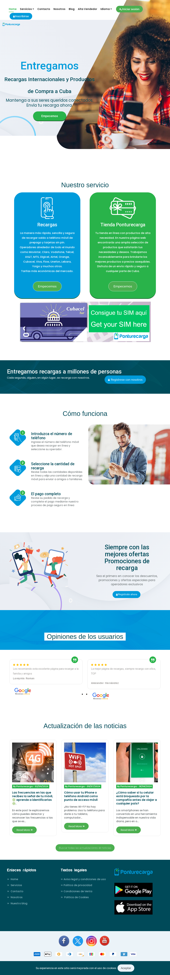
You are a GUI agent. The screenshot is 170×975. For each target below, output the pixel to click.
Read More (24, 830)
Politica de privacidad (76, 885)
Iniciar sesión (129, 9)
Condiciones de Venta (76, 891)
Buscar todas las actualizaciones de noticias (85, 848)
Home (13, 9)
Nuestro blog (17, 903)
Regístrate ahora (126, 594)
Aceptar (126, 968)
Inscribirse (21, 16)
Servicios (14, 885)
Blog (72, 9)
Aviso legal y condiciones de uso (83, 879)
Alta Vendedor (87, 9)
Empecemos (49, 116)
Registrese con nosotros (125, 379)
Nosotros (59, 9)
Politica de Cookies (75, 897)
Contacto (43, 9)
